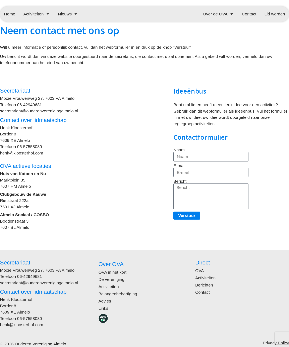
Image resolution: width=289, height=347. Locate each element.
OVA (199, 270)
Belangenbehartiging (117, 294)
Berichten (204, 285)
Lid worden (274, 14)
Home (9, 14)
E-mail (179, 165)
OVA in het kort (112, 272)
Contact (249, 14)
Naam (179, 150)
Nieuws (68, 14)
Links (103, 308)
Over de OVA (218, 14)
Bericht (179, 181)
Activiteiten (36, 14)
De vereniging (111, 279)
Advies (104, 301)
